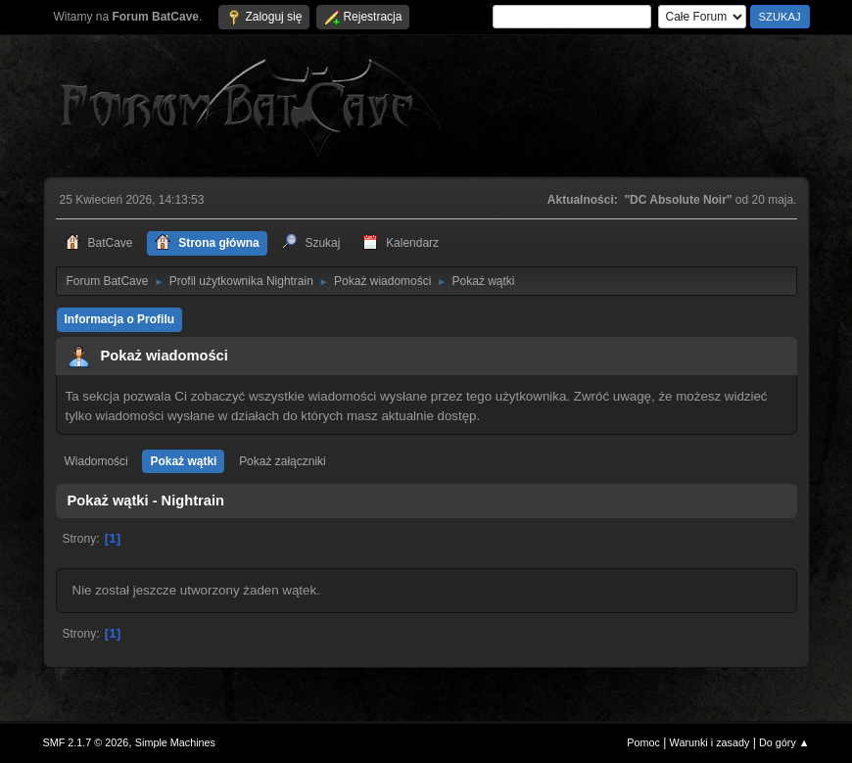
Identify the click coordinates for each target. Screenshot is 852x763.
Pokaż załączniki (282, 461)
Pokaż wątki (183, 461)
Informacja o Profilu (120, 319)
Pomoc (643, 742)
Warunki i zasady (710, 742)
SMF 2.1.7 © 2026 (86, 742)
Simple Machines (175, 742)
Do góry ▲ (784, 742)
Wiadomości (96, 461)
